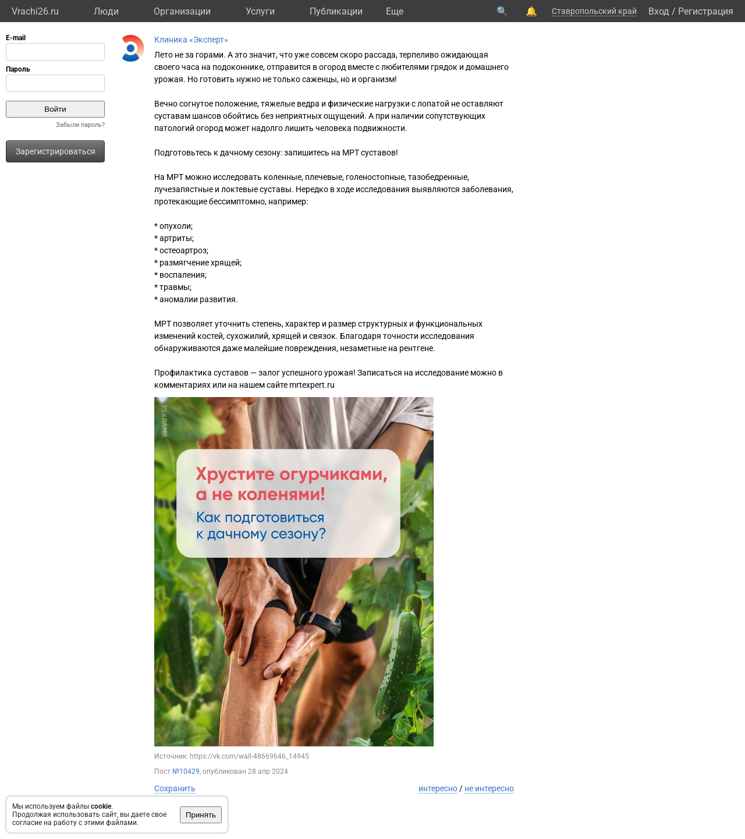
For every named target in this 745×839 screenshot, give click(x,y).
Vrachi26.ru (35, 11)
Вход (658, 11)
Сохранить (175, 788)
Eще (394, 11)
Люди (106, 11)
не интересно (489, 788)
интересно (437, 788)
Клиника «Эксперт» (191, 39)
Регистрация (705, 11)
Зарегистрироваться (55, 151)
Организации (182, 11)
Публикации (336, 11)
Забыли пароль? (80, 125)
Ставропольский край (594, 11)
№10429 (186, 771)
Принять (201, 814)
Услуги (260, 11)
